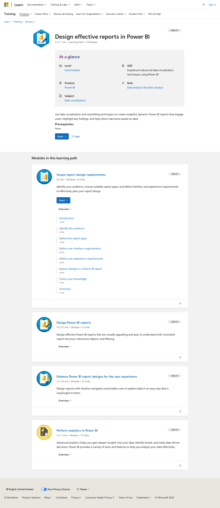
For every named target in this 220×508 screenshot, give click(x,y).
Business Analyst (153, 87)
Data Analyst (134, 87)
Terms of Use (125, 497)
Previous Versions (31, 497)
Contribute (61, 497)
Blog (47, 497)
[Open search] (203, 5)
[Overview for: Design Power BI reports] (65, 346)
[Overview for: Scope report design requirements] (65, 209)
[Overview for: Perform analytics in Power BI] (65, 454)
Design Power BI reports (74, 322)
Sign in (212, 4)
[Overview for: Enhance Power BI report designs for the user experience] (65, 400)
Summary (65, 289)
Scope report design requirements (81, 174)
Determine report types (73, 238)
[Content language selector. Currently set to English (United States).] (20, 489)
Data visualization (75, 100)
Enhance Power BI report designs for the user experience (97, 376)
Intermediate (72, 70)
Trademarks (142, 497)
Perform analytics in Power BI (77, 430)
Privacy (75, 497)
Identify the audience (71, 228)
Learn (7, 21)
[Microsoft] (6, 4)
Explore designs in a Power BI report (80, 268)
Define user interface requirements (80, 248)
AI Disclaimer (11, 497)
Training (18, 21)
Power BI (70, 87)
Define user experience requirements (81, 258)
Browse (29, 21)
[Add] (75, 136)
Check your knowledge (73, 279)
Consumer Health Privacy (98, 497)
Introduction (66, 218)
